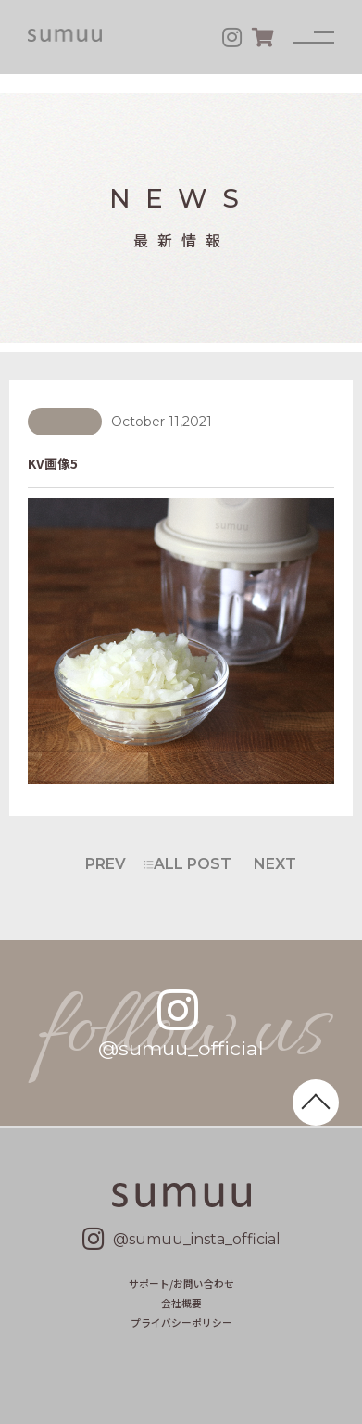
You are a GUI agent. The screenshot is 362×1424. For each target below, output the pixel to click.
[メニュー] (313, 37)
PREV (105, 864)
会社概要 (181, 1303)
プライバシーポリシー (181, 1322)
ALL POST (192, 864)
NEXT (275, 864)
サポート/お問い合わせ (181, 1284)
